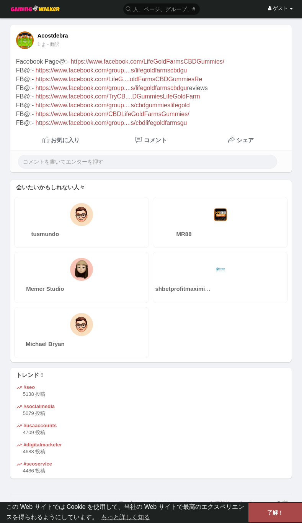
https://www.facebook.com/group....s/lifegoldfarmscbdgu (111, 70)
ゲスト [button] (280, 8)
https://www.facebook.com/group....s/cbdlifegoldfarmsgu (111, 123)
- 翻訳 (53, 44)
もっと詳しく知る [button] (125, 517)
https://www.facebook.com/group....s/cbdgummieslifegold (113, 105)
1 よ (42, 44)
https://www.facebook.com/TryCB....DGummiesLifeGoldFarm (118, 96)
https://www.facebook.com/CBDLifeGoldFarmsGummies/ (112, 114)
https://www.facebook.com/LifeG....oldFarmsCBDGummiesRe (119, 79)
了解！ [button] (275, 513)
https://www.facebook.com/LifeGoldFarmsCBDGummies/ (147, 61)
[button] (161, 8)
